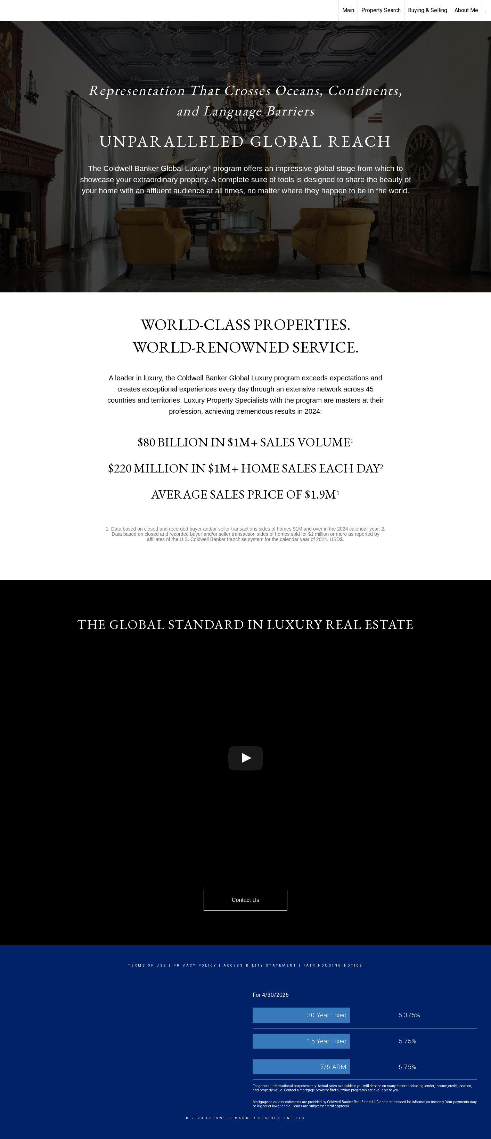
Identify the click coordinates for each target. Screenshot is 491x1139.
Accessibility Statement (260, 965)
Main (348, 10)
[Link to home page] (9, 10)
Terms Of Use (147, 965)
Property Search (381, 10)
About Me (466, 10)
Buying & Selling (427, 10)
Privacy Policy (195, 965)
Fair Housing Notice (333, 965)
